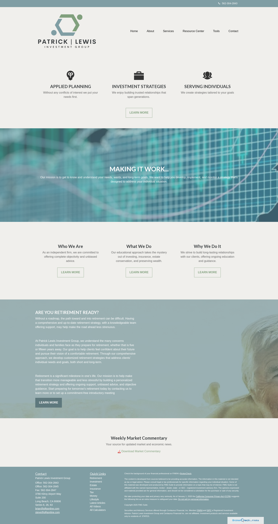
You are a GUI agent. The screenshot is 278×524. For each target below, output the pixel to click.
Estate (93, 485)
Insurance (95, 488)
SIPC (209, 510)
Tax (92, 492)
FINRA (199, 510)
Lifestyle (94, 499)
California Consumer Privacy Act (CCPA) (213, 496)
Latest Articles (97, 502)
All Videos (95, 506)
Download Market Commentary (141, 451)
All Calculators (98, 510)
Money (93, 495)
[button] (150, 31)
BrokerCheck (185, 473)
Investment (96, 481)
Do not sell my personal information (193, 499)
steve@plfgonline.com (47, 512)
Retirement (96, 478)
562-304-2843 (227, 3)
